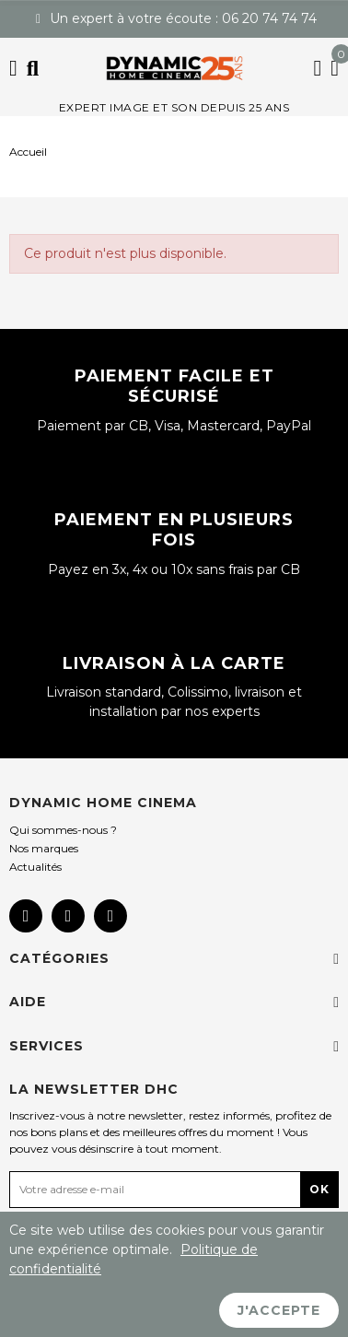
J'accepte (279, 1310)
